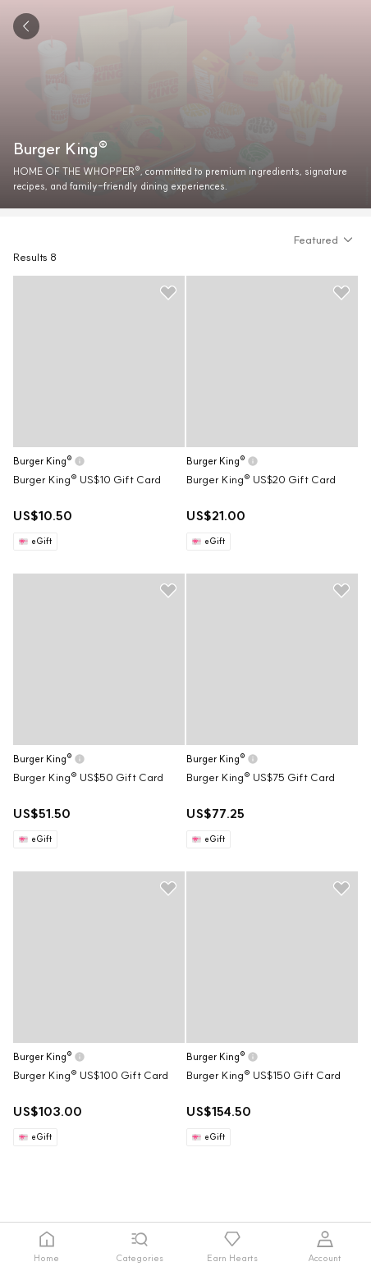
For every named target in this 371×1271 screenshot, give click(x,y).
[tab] (46, 1247)
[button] (326, 239)
